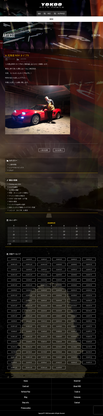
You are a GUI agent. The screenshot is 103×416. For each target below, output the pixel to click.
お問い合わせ (39, 13)
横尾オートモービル (52, 5)
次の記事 (58, 150)
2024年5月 (29, 280)
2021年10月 (44, 305)
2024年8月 (74, 274)
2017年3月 (59, 352)
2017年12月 (14, 347)
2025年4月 (44, 269)
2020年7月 (89, 316)
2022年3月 (59, 300)
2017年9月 (59, 347)
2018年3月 (59, 341)
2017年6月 (14, 352)
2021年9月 (59, 305)
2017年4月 (44, 352)
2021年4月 (44, 311)
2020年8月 (74, 316)
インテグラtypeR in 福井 (17, 204)
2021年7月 (89, 305)
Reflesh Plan (25, 391)
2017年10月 (44, 347)
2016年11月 (29, 357)
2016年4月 (44, 362)
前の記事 (44, 150)
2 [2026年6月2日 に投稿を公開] (26, 228)
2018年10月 (44, 336)
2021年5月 (29, 311)
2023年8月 (74, 285)
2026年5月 (29, 259)
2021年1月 (89, 311)
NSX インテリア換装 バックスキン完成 (22, 207)
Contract (25, 386)
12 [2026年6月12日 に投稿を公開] (64, 231)
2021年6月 (14, 311)
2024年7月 (89, 274)
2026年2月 (74, 259)
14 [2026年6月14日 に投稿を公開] (89, 231)
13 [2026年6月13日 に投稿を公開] (77, 231)
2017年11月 (29, 347)
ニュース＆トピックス (16, 167)
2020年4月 (44, 321)
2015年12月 (14, 367)
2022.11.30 (11, 59)
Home (26, 380)
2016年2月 (74, 362)
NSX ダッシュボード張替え (18, 193)
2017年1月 (89, 352)
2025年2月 (74, 269)
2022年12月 (14, 295)
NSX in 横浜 (13, 201)
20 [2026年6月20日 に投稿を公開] (77, 235)
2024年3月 (59, 280)
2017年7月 (89, 347)
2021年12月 (14, 305)
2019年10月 (44, 326)
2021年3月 (59, 311)
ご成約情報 (22, 59)
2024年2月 (74, 280)
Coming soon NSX (15, 184)
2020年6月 (14, 321)
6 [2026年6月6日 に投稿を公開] (76, 228)
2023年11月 (29, 285)
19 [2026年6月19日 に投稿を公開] (64, 235)
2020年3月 (59, 321)
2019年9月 (59, 326)
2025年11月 (29, 264)
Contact (77, 402)
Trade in (77, 391)
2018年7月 (89, 336)
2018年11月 (29, 336)
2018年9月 (59, 336)
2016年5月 (29, 362)
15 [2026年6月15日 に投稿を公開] (14, 235)
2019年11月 (29, 326)
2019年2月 (74, 331)
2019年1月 (89, 331)
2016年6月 (14, 362)
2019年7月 (89, 326)
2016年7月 (89, 357)
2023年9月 (59, 285)
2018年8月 (74, 336)
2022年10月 (44, 295)
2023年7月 (89, 285)
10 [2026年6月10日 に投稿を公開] (39, 231)
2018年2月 (74, 341)
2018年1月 (89, 341)
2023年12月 (14, 285)
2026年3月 (59, 259)
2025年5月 (29, 269)
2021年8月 (74, 305)
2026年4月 (44, 259)
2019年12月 (14, 326)
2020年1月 (89, 321)
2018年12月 (14, 336)
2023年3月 (59, 290)
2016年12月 (14, 357)
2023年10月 (44, 285)
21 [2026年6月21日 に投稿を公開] (89, 235)
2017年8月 (74, 347)
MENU (51, 19)
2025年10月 (44, 264)
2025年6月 (14, 269)
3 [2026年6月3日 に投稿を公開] (38, 228)
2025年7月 (89, 264)
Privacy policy (25, 407)
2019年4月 (44, 331)
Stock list (77, 380)
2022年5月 (29, 300)
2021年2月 (74, 311)
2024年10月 (44, 274)
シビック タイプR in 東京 (18, 210)
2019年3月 (59, 331)
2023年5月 (29, 290)
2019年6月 (14, 331)
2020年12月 (14, 316)
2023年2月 (74, 290)
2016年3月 (59, 362)
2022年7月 (89, 295)
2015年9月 (59, 367)
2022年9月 (59, 295)
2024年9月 (59, 274)
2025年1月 (89, 269)
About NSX (77, 386)
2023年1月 (89, 290)
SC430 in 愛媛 (13, 190)
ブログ (11, 170)
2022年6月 (14, 300)
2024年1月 (89, 280)
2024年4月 (44, 280)
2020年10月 (44, 316)
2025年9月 (59, 264)
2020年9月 (59, 316)
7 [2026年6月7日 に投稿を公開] (89, 228)
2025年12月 (14, 264)
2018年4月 (44, 341)
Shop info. (25, 402)
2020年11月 (29, 316)
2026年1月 (89, 259)
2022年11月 (29, 295)
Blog (25, 397)
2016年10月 (44, 357)
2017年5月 (29, 352)
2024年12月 (14, 274)
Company (77, 397)
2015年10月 (44, 367)
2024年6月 (14, 280)
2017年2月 (74, 352)
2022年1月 (89, 300)
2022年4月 (44, 300)
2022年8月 (74, 295)
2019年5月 (29, 331)
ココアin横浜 (13, 187)
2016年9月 (59, 357)
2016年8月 (74, 357)
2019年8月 (74, 326)
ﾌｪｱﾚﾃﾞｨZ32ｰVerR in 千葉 (18, 198)
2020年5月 (29, 321)
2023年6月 (14, 290)
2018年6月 (14, 341)
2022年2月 (74, 300)
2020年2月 (74, 321)
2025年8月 (74, 264)
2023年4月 (44, 290)
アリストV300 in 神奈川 (17, 196)
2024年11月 (29, 274)
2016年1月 (89, 362)
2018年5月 (29, 341)
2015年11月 (29, 367)
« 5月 (9, 244)
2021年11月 (29, 305)
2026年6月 (14, 259)
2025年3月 (59, 269)
